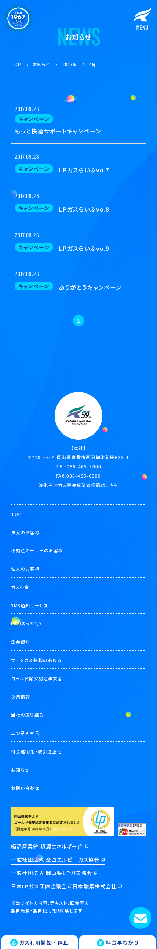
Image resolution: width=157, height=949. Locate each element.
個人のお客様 (25, 568)
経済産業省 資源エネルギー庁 (47, 846)
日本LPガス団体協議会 (39, 886)
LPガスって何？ (27, 623)
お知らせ (20, 769)
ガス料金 (20, 587)
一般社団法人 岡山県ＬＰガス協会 (51, 872)
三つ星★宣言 (25, 733)
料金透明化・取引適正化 (36, 751)
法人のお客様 (25, 532)
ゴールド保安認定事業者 (36, 678)
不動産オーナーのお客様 (37, 550)
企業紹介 (20, 641)
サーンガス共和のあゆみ (36, 660)
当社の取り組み (27, 714)
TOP (16, 514)
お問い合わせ (25, 788)
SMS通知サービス (29, 605)
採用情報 (20, 696)
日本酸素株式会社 (94, 886)
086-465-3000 (84, 466)
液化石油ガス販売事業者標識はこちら (78, 484)
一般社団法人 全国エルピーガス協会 (55, 859)
